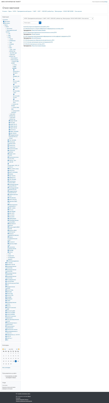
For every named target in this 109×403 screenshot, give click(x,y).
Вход (106, 1)
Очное (15, 64)
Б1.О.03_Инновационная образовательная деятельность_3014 (39, 40)
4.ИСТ (39, 11)
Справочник (11, 255)
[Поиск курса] (31, 22)
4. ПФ (9, 254)
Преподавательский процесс (24, 11)
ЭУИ (10, 46)
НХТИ (14, 11)
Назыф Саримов (36, 34)
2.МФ (9, 35)
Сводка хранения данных (22, 399)
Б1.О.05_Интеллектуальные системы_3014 (34, 44)
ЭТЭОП (11, 138)
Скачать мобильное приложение (24, 401)
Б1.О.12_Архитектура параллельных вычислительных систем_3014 (40, 32)
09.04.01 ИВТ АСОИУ (68, 11)
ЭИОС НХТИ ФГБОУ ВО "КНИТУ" (11, 1)
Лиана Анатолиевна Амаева (39, 30)
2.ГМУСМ (11, 44)
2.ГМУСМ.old (12, 40)
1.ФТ (9, 33)
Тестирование (11, 257)
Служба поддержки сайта (23, 393)
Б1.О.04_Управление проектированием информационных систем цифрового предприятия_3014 (47, 36)
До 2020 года (13, 53)
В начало (5, 11)
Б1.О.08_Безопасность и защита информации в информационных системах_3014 (43, 28)
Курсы (10, 11)
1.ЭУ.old (11, 39)
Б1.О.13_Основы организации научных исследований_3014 (38, 42)
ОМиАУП (10, 259)
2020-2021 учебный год (47, 11)
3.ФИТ (34, 11)
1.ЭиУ (10, 42)
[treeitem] (11, 180)
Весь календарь (6, 367)
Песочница (9, 28)
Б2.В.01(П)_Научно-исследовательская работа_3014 (36, 26)
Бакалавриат (14, 58)
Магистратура (58, 11)
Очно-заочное (78, 11)
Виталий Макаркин (36, 38)
